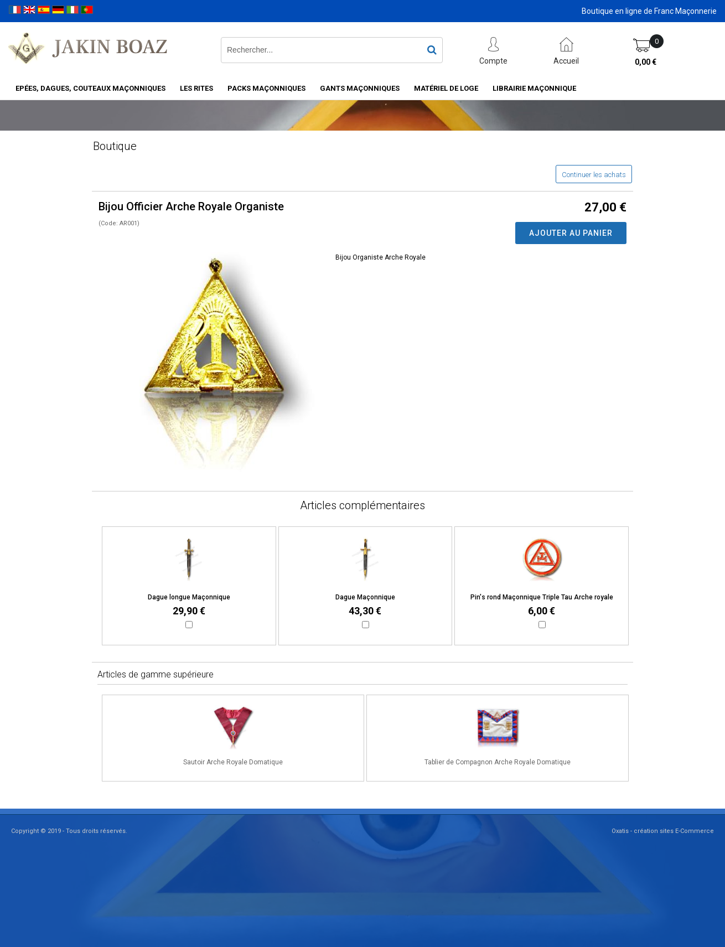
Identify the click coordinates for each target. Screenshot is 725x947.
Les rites (196, 88)
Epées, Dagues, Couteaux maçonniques (90, 88)
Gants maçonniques (360, 88)
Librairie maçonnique (534, 88)
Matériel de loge (446, 88)
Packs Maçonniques (266, 88)
